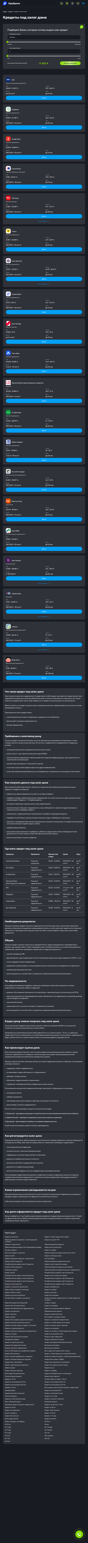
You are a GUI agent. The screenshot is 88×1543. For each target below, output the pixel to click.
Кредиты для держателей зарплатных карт (58, 1342)
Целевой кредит (10, 1390)
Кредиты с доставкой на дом (54, 1393)
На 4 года (8, 1433)
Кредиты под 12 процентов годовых (56, 1264)
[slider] (7, 42)
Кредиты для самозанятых (53, 1247)
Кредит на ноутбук (51, 1289)
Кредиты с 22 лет (10, 1387)
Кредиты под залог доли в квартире (56, 1325)
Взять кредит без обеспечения (15, 1373)
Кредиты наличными (11, 1237)
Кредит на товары (50, 1250)
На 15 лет (8, 1424)
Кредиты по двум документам (14, 1328)
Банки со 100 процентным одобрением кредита (20, 1351)
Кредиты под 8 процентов (13, 1267)
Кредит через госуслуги (52, 1410)
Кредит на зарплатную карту (14, 1342)
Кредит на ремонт (11, 1314)
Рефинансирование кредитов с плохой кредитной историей (21, 1241)
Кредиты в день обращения (53, 1336)
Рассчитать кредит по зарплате (15, 1253)
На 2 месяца (48, 1427)
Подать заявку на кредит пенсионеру (17, 1289)
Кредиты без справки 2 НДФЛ (54, 1359)
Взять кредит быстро (11, 1419)
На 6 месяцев (49, 1435)
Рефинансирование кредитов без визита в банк (60, 1253)
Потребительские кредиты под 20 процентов (59, 1278)
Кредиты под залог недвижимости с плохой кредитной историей (62, 1299)
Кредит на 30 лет (50, 1407)
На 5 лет (47, 1433)
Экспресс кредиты (11, 1250)
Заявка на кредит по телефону (14, 1421)
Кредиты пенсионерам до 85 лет (55, 1382)
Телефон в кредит (50, 1303)
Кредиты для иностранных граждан (16, 1336)
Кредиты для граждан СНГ (53, 1390)
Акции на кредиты (11, 1413)
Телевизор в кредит (11, 1270)
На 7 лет (7, 1438)
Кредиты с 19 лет (10, 1379)
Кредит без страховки (52, 1295)
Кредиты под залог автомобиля (15, 1295)
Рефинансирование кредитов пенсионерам (59, 1267)
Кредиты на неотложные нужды (15, 1399)
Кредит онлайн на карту (12, 1292)
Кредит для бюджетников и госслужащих (58, 1373)
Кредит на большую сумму (53, 1256)
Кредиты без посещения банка (15, 1305)
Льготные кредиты (11, 1396)
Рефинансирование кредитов (54, 1244)
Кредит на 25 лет (10, 1407)
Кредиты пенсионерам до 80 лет (15, 1385)
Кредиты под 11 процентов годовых (56, 1275)
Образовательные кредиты (53, 1311)
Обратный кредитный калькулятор (16, 1303)
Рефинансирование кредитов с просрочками (19, 1258)
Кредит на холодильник (12, 1410)
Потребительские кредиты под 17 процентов (19, 1281)
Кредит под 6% (10, 1272)
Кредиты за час (49, 1368)
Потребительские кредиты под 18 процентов (19, 1275)
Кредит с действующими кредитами (16, 1365)
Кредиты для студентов (52, 1376)
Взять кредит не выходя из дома (55, 1317)
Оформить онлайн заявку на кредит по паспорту (20, 1325)
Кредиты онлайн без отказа (53, 1314)
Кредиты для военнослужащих (15, 1393)
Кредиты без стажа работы (13, 1362)
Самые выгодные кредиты (13, 1376)
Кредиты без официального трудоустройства (19, 1308)
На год (47, 1424)
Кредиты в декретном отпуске (54, 1339)
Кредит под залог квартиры (14, 1370)
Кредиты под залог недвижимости (16, 1348)
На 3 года (8, 1430)
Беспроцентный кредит (52, 1345)
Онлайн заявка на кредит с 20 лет (55, 1379)
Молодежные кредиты (12, 1339)
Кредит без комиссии (12, 1416)
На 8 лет (47, 1438)
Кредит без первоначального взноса (56, 1365)
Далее (44, 98)
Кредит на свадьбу (51, 1370)
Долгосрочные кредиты (52, 1348)
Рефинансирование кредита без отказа (57, 1261)
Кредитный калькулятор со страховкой (57, 1362)
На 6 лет (7, 1435)
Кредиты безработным (52, 1287)
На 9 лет (7, 1441)
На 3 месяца (48, 1430)
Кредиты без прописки (12, 1353)
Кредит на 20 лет (50, 1413)
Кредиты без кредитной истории (15, 1345)
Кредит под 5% (10, 1256)
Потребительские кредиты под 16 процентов (59, 1272)
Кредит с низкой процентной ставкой (57, 1237)
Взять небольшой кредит (13, 1401)
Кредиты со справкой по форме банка (57, 1320)
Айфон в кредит (10, 1368)
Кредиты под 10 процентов (13, 1261)
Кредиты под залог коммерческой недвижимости (21, 1331)
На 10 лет (47, 1421)
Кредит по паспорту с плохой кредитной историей (61, 1331)
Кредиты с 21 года (50, 1416)
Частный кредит (50, 1258)
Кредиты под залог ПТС (52, 1240)
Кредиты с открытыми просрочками (16, 1287)
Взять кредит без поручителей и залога (57, 1351)
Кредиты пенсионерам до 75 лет (15, 1382)
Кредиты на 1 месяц (51, 1396)
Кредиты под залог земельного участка (17, 1322)
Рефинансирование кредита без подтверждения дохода (23, 1247)
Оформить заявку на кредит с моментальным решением (63, 1356)
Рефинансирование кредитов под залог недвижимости (62, 1270)
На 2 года (8, 1427)
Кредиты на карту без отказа (54, 1334)
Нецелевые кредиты (51, 1401)
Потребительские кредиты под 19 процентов (19, 1278)
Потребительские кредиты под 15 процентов (19, 1264)
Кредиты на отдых (11, 1334)
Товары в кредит (10, 1317)
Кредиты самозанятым (12, 1311)
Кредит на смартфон (51, 1305)
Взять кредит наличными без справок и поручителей (62, 1387)
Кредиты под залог (51, 1292)
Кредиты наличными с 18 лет (54, 1404)
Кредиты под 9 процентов (13, 1284)
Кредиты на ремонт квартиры (54, 1399)
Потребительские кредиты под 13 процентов (59, 1281)
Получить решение (70, 63)
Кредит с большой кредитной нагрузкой (18, 1359)
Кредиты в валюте (50, 1419)
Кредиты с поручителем (12, 1244)
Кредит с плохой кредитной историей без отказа (60, 1353)
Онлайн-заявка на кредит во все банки (17, 1298)
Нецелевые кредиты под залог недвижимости (19, 1404)
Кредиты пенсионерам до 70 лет (55, 1385)
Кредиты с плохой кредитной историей (57, 1322)
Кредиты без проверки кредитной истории (19, 1320)
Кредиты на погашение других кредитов (58, 1308)
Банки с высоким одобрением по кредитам (19, 1356)
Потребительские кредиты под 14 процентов (59, 1284)
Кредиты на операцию (52, 1328)
